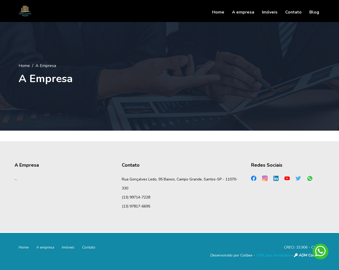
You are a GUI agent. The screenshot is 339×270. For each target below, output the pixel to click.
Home (24, 66)
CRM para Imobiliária (273, 255)
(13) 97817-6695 (136, 206)
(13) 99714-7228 (136, 197)
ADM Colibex (307, 255)
